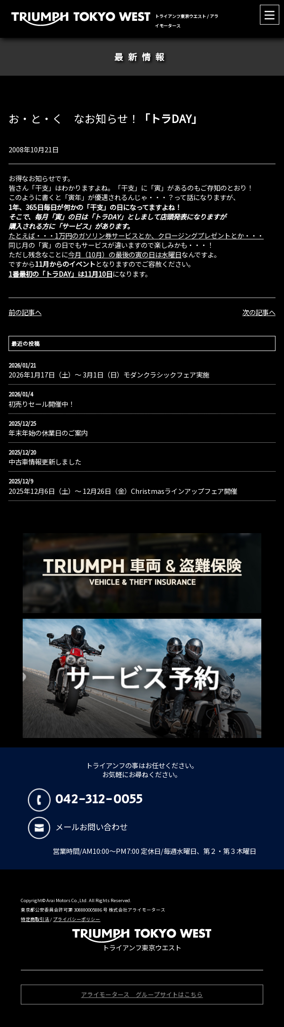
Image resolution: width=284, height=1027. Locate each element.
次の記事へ (258, 312)
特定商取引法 (35, 919)
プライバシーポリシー (76, 919)
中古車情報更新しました (45, 461)
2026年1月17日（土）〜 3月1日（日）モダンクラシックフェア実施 (109, 374)
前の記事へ (25, 312)
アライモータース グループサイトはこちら (142, 995)
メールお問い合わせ (78, 827)
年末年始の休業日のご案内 (48, 433)
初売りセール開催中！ (42, 404)
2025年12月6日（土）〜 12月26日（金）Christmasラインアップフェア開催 (123, 491)
